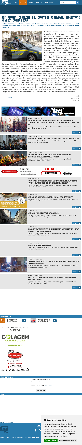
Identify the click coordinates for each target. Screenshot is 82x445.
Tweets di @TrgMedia (6, 422)
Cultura (39, 195)
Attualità (39, 152)
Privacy (8, 438)
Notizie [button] (23, 3)
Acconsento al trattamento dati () (42, 385)
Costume (39, 118)
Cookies (14, 438)
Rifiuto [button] (54, 440)
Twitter (10, 98)
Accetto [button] (47, 440)
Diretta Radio (49, 3)
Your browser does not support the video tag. (15, 302)
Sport (38, 178)
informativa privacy (49, 385)
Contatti (2, 438)
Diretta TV (39, 3)
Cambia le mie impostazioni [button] (67, 440)
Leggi (77, 132)
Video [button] (31, 3)
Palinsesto (20, 438)
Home (17, 2)
